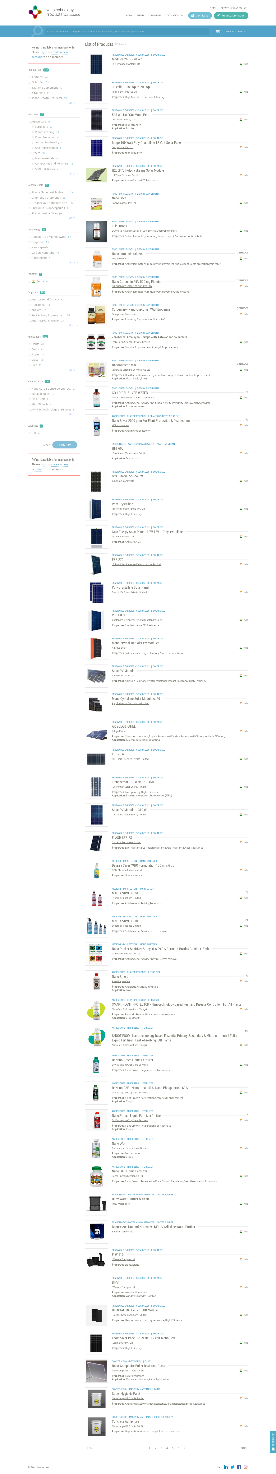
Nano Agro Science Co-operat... (53, 388)
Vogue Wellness (120, 258)
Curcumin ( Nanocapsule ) (49, 208)
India (40, 281)
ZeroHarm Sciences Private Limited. (131, 342)
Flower (37, 354)
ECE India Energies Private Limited (130, 759)
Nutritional (40, 305)
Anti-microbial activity (47, 320)
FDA (35, 433)
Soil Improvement (48, 148)
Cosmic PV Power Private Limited (129, 592)
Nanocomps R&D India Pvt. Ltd (128, 1370)
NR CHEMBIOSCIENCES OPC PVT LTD (132, 286)
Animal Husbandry (48, 142)
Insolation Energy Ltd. (123, 119)
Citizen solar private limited (126, 842)
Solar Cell (40, 82)
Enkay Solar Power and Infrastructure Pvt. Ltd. (136, 564)
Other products (46, 168)
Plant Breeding (47, 132)
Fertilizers (43, 126)
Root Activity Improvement (50, 315)
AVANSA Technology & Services (52, 409)
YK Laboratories (120, 425)
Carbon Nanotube (45, 252)
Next (243, 1447)
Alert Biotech (41, 404)
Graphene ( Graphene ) (48, 197)
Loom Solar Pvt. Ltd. (122, 1342)
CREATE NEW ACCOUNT (233, 8)
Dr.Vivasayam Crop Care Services (130, 1064)
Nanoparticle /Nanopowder (51, 237)
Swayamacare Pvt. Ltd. (124, 203)
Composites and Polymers (54, 163)
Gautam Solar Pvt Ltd (123, 481)
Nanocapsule (42, 247)
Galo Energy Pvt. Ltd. (123, 536)
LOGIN (212, 8)
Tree (36, 365)
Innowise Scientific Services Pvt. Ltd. (131, 369)
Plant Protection (47, 137)
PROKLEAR (39, 399)
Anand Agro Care (121, 981)
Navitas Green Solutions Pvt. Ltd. (129, 1315)
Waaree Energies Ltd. (123, 1259)
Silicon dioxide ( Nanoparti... (51, 213)
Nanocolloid (40, 258)
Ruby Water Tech (121, 1203)
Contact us (202, 15)
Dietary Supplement (46, 87)
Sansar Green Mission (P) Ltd (127, 1176)
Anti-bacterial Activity (47, 299)
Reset (46, 445)
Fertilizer (39, 77)
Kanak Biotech (42, 394)
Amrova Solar (119, 647)
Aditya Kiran (118, 731)
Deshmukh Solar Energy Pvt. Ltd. (129, 786)
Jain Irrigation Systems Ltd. (126, 64)
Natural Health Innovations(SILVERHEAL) (133, 397)
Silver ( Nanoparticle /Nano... (52, 192)
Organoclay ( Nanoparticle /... (52, 203)
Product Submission (233, 15)
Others (38, 153)
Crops (37, 349)
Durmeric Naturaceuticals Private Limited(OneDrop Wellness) (144, 230)
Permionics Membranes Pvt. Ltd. (129, 453)
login (44, 52)
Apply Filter (65, 445)
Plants (37, 344)
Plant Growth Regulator (49, 98)
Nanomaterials (47, 158)
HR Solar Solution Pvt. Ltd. (125, 175)
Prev (89, 1447)
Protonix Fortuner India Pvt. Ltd (128, 508)
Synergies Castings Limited (126, 898)
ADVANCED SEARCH (236, 31)
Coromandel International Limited (130, 1148)
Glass (37, 359)
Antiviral (39, 310)
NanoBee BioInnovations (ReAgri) (130, 1009)
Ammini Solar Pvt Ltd (123, 675)
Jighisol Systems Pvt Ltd (124, 91)
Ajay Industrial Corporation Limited (130, 703)
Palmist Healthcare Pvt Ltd (126, 953)
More (73, 102)
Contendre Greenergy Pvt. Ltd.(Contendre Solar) (137, 620)
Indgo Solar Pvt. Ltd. (122, 147)
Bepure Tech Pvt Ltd (122, 1231)
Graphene (40, 93)
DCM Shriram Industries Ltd (127, 870)
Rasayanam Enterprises (124, 314)
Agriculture (40, 121)
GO (218, 31)
